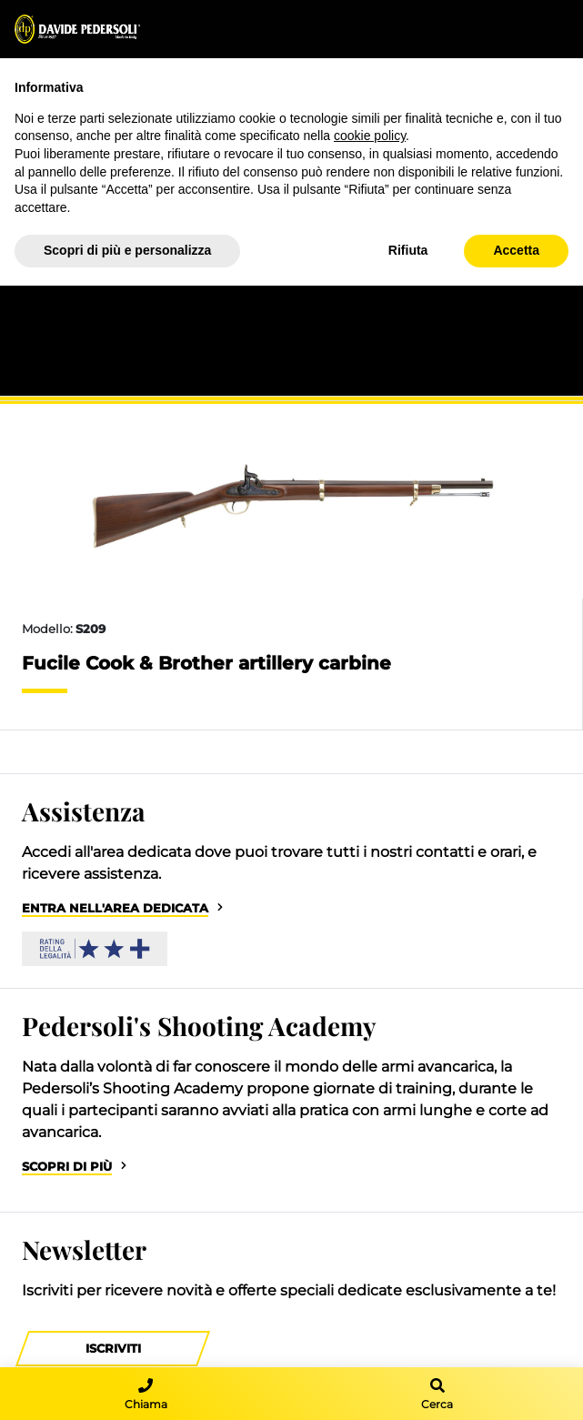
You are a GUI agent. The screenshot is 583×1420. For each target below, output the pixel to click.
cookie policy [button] (370, 135)
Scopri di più (67, 1166)
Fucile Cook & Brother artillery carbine (206, 663)
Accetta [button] (516, 250)
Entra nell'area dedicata (115, 908)
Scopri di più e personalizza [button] (127, 250)
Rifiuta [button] (408, 250)
